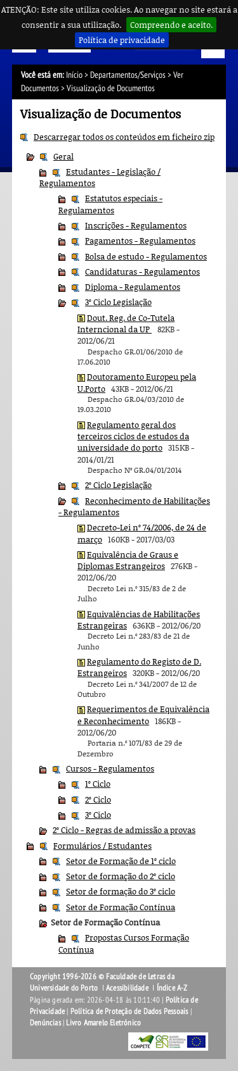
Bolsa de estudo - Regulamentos (146, 256)
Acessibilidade (127, 988)
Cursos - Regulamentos (110, 768)
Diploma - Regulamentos (132, 286)
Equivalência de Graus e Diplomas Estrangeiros (127, 560)
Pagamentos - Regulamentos (140, 240)
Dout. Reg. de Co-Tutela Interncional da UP (126, 323)
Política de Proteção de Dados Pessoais (129, 1011)
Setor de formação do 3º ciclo (120, 891)
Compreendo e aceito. (171, 24)
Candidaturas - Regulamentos (142, 271)
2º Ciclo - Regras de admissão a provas (124, 830)
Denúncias (45, 1023)
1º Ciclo (97, 783)
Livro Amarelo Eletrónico (103, 1023)
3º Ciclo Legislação (118, 302)
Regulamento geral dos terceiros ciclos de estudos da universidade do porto (133, 436)
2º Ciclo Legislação (118, 485)
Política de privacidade (122, 40)
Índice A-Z (172, 988)
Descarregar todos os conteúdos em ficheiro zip (124, 136)
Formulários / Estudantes (102, 845)
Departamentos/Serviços (128, 75)
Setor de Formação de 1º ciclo (121, 861)
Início (74, 75)
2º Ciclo (98, 799)
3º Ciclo (98, 814)
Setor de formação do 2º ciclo (120, 876)
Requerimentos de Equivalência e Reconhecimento (143, 714)
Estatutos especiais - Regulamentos (110, 203)
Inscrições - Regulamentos (136, 225)
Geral (63, 156)
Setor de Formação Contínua (120, 907)
